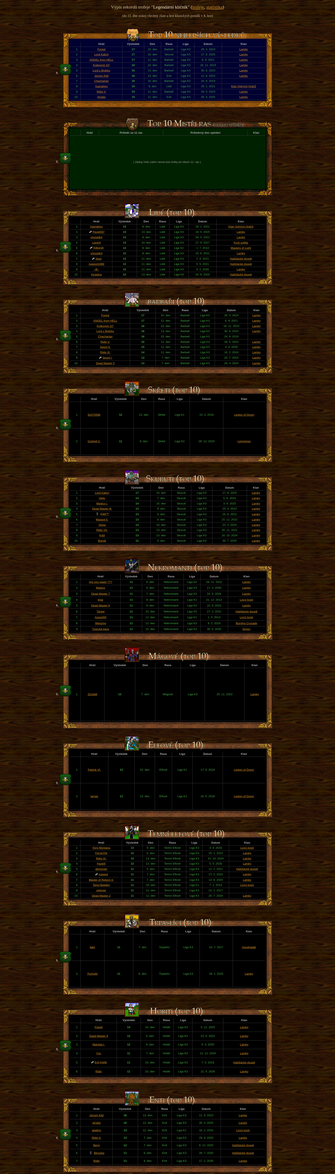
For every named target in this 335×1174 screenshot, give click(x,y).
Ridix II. (96, 1137)
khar (100, 599)
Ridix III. (105, 352)
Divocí (246, 629)
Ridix (99, 1071)
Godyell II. (94, 441)
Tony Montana (101, 847)
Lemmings (244, 441)
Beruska (99, 1153)
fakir (92, 947)
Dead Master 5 (105, 363)
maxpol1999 (96, 264)
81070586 (94, 414)
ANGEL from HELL (101, 59)
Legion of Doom (244, 414)
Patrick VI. (94, 769)
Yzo (98, 1053)
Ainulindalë (249, 947)
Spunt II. (105, 347)
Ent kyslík (101, 1062)
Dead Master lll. (102, 508)
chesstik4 (97, 237)
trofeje (198, 7)
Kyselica (96, 274)
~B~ (96, 269)
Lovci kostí (246, 599)
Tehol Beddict (101, 885)
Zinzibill (92, 694)
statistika (214, 7)
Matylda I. (99, 1044)
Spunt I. (107, 357)
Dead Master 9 (98, 1036)
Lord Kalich (101, 54)
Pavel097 (99, 232)
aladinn (96, 1130)
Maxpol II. (102, 519)
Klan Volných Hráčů (243, 86)
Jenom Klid (101, 75)
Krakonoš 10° (101, 65)
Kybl (102, 535)
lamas (94, 796)
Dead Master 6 (100, 605)
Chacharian (101, 81)
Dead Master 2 (101, 895)
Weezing (100, 623)
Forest (101, 49)
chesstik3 (97, 253)
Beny (96, 1145)
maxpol (103, 874)
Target (100, 611)
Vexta (102, 524)
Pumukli (92, 973)
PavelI (99, 1027)
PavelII (101, 863)
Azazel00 (100, 617)
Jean (99, 258)
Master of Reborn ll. (101, 879)
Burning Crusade (246, 623)
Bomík (102, 540)
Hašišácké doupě (241, 258)
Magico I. (102, 503)
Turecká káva (100, 629)
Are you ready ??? (100, 582)
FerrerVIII (101, 853)
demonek (101, 869)
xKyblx (101, 97)
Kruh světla (241, 242)
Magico (100, 587)
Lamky (243, 49)
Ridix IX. (101, 858)
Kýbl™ (104, 514)
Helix (102, 498)
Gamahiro (101, 86)
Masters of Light (241, 248)
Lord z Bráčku (101, 70)
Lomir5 (96, 242)
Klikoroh (98, 247)
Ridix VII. (102, 530)
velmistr (101, 890)
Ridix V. (101, 91)
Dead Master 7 (100, 593)
